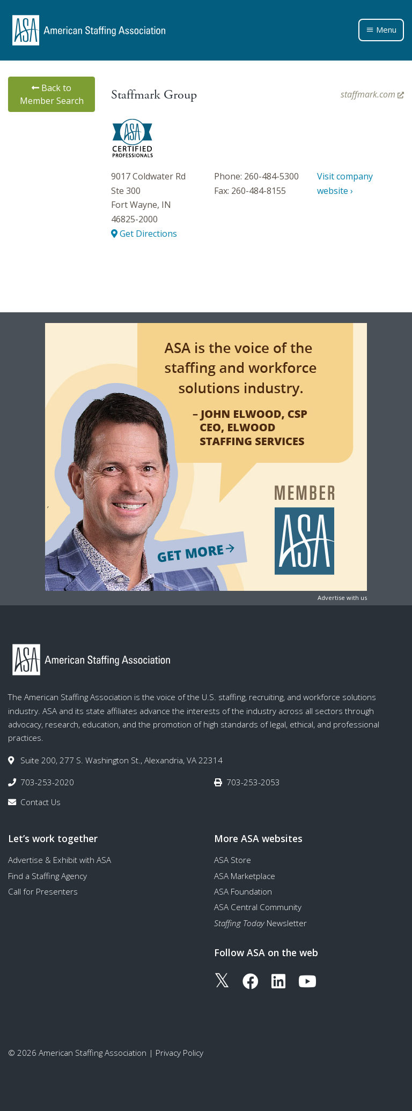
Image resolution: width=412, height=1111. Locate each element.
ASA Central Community (257, 907)
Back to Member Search (52, 94)
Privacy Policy (179, 1052)
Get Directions (144, 233)
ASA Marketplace (244, 875)
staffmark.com (372, 94)
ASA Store (232, 859)
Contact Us (40, 802)
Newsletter (260, 923)
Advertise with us (342, 598)
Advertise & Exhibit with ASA (59, 859)
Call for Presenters (43, 891)
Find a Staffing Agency (47, 875)
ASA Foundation (243, 891)
